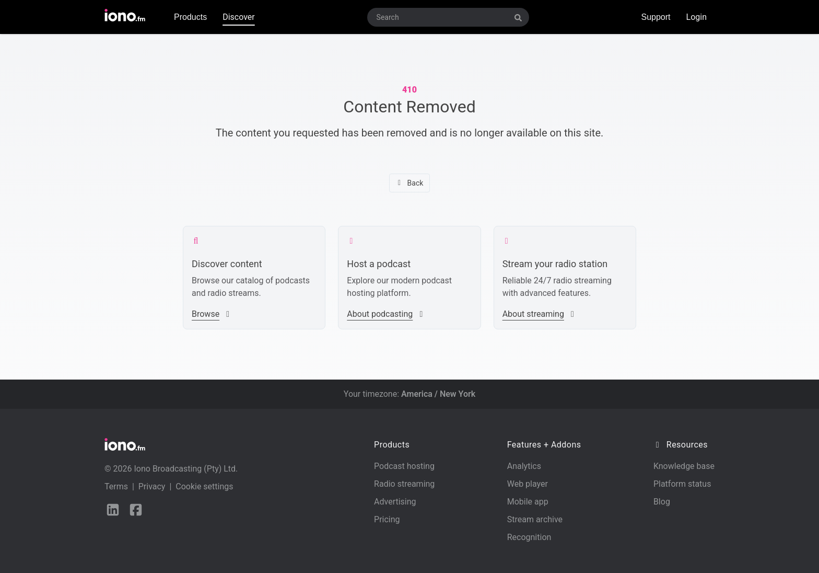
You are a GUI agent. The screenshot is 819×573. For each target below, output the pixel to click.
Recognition (529, 537)
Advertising (395, 502)
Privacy (152, 486)
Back (410, 183)
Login (696, 17)
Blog (661, 502)
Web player (527, 484)
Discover (239, 17)
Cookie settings (204, 486)
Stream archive (535, 519)
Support (655, 17)
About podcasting (386, 314)
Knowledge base (684, 466)
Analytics (524, 466)
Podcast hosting (404, 466)
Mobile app (527, 502)
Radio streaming (404, 484)
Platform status (682, 484)
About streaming (539, 314)
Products (190, 17)
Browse (212, 314)
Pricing (387, 519)
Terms (116, 486)
